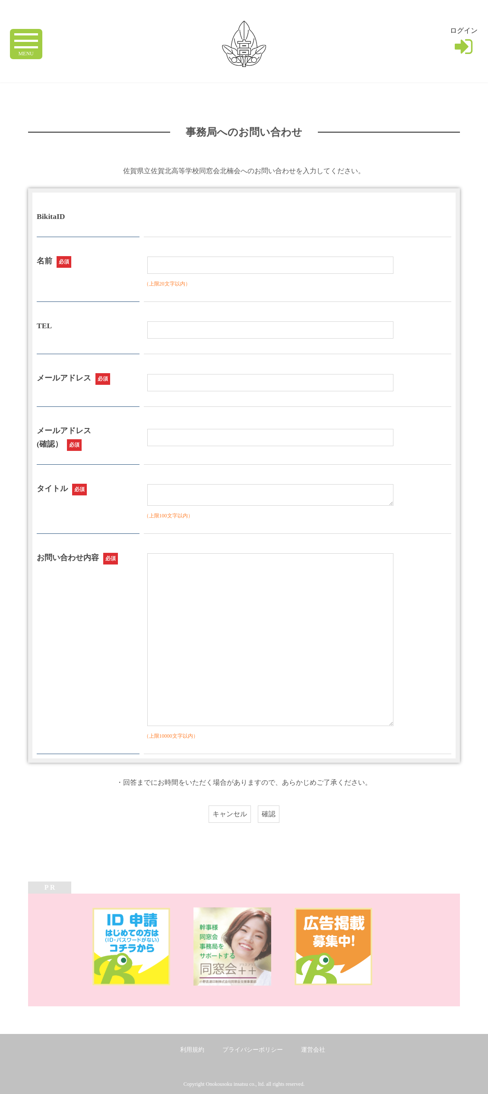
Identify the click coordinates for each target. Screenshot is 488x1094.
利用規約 (192, 1049)
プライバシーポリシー (252, 1049)
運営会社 (313, 1049)
